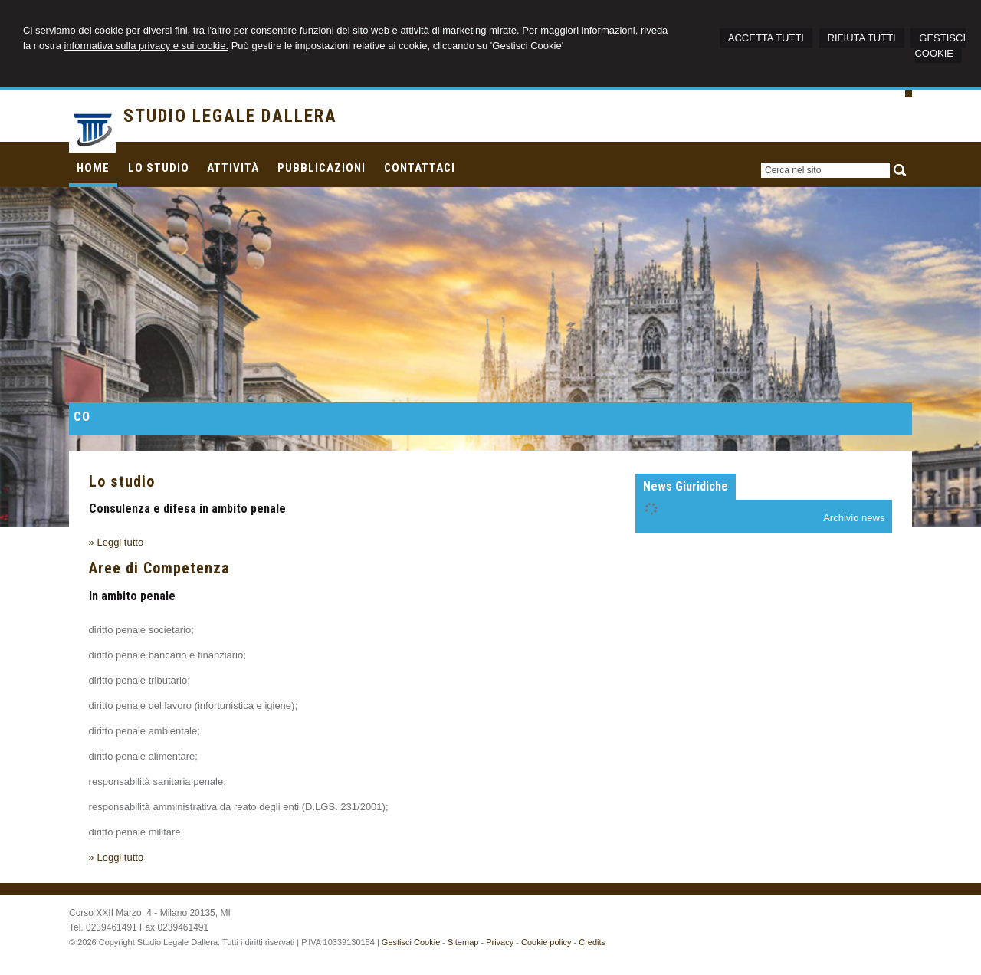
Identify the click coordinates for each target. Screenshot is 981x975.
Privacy (499, 942)
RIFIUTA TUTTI (862, 38)
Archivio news (853, 518)
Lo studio (122, 481)
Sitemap (463, 942)
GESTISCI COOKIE (940, 45)
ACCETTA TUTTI (766, 38)
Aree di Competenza (159, 568)
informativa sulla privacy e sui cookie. (146, 45)
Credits (592, 942)
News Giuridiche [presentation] (685, 486)
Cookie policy (546, 942)
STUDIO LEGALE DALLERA (230, 116)
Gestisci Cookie (411, 942)
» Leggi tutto (116, 542)
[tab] (685, 487)
